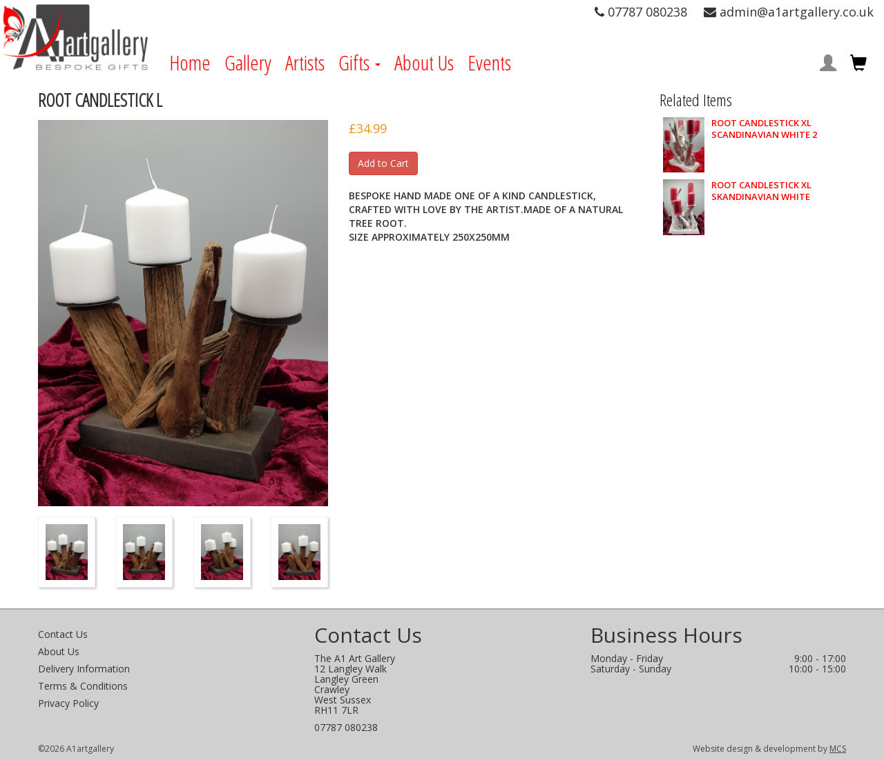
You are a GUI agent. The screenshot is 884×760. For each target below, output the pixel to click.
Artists (305, 63)
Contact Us (63, 634)
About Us (424, 63)
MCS (837, 748)
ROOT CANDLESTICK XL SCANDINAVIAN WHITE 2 (764, 129)
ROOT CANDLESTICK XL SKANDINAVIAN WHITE (761, 191)
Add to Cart (383, 163)
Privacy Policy (68, 703)
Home (190, 63)
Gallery (247, 63)
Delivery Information (84, 668)
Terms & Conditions (83, 685)
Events (489, 63)
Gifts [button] (359, 63)
